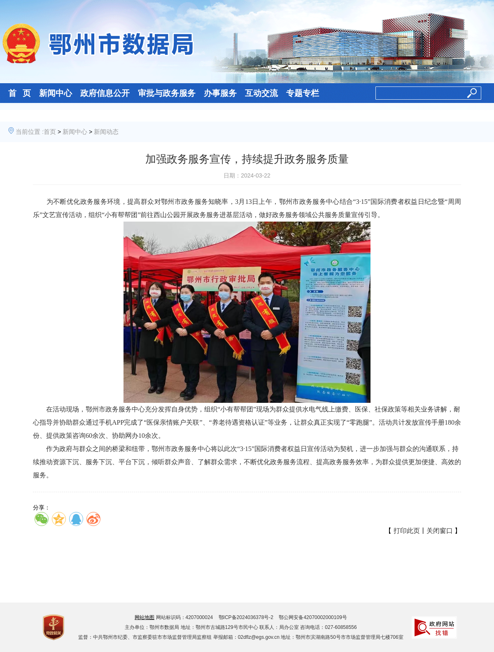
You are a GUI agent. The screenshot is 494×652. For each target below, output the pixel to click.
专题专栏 (302, 93)
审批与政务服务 (167, 93)
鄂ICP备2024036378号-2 (246, 617)
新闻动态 (106, 131)
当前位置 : (30, 131)
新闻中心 (55, 93)
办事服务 (220, 93)
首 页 (19, 93)
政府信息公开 (105, 93)
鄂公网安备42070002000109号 (313, 617)
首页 (50, 131)
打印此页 (407, 530)
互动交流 (261, 93)
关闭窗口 (439, 530)
